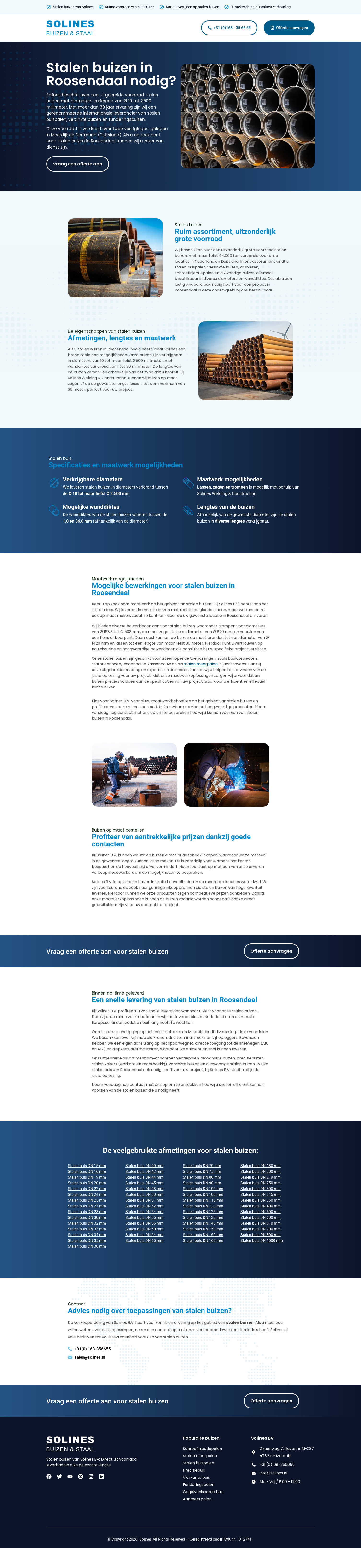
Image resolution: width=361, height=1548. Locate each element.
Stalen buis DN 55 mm (144, 1217)
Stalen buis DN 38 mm (87, 1246)
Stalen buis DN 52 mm (144, 1206)
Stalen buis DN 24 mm (87, 1194)
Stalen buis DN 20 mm (87, 1183)
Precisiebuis (194, 1470)
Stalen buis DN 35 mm (87, 1240)
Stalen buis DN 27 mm (87, 1206)
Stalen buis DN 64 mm (144, 1235)
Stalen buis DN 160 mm (203, 1235)
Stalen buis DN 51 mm (144, 1200)
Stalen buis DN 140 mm (203, 1223)
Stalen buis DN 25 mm (87, 1200)
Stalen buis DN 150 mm (203, 1229)
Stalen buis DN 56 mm (144, 1223)
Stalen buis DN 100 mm (203, 1189)
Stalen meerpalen (200, 1456)
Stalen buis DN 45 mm (144, 1183)
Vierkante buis (196, 1477)
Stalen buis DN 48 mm (144, 1189)
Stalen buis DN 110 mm (203, 1200)
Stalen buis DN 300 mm (260, 1189)
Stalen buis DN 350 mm (260, 1200)
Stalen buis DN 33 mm (87, 1229)
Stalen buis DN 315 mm (260, 1194)
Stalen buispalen (198, 1463)
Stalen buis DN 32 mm (87, 1223)
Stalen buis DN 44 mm (144, 1177)
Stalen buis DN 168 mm (203, 1240)
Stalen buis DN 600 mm (260, 1217)
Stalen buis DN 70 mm (202, 1166)
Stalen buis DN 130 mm (203, 1217)
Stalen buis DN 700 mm (260, 1229)
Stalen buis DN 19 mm (87, 1177)
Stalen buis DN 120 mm (203, 1206)
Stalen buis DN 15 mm (87, 1166)
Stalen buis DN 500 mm (260, 1212)
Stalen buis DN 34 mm (87, 1235)
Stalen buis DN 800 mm (260, 1235)
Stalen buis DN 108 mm (203, 1194)
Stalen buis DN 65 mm (144, 1240)
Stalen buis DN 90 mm (202, 1183)
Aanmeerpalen (197, 1499)
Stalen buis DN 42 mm (144, 1171)
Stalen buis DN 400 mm (260, 1206)
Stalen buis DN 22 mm (87, 1189)
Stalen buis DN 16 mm (87, 1171)
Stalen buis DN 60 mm (144, 1229)
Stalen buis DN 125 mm (203, 1212)
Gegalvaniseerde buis (203, 1492)
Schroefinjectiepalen (202, 1448)
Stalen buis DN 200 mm (260, 1171)
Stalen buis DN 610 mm (260, 1223)
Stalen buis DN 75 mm (202, 1171)
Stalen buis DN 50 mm (144, 1194)
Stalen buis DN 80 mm (202, 1177)
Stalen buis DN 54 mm (144, 1212)
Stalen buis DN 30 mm (87, 1217)
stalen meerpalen (201, 664)
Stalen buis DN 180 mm (260, 1166)
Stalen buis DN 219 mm (260, 1177)
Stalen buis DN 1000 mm (261, 1240)
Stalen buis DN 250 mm (260, 1183)
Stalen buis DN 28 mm (87, 1212)
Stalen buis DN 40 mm (144, 1166)
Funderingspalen (198, 1484)
